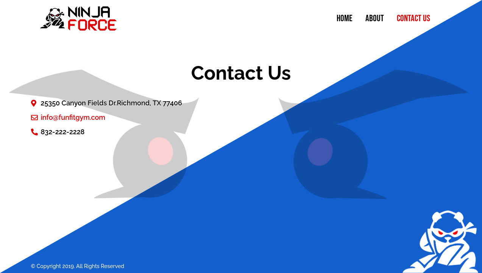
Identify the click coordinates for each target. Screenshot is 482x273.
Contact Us (413, 18)
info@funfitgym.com (73, 117)
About (374, 18)
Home (345, 18)
